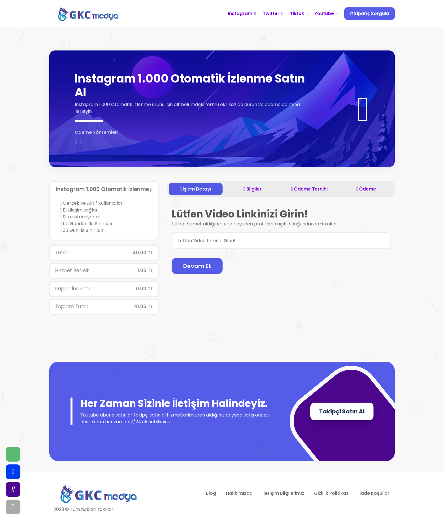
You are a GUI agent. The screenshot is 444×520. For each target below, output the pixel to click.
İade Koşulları (375, 493)
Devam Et (197, 266)
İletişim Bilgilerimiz (283, 493)
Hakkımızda (239, 493)
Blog (211, 493)
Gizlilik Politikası (332, 493)
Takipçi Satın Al (342, 411)
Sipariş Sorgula (369, 13)
